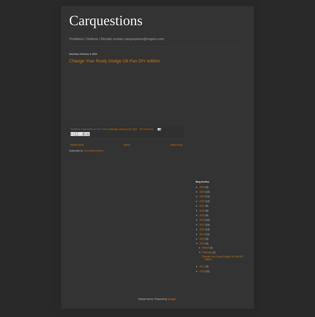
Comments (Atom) (93, 150)
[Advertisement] (212, 113)
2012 (202, 243)
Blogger (172, 299)
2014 (202, 238)
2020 (202, 210)
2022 (202, 201)
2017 (202, 224)
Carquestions (106, 20)
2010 (202, 271)
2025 (202, 187)
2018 (202, 220)
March (206, 247)
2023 (202, 196)
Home (127, 145)
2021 (202, 205)
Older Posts (176, 145)
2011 (202, 266)
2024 (202, 191)
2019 (202, 215)
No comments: (147, 129)
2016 (202, 229)
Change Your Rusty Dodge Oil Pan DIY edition (114, 60)
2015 (202, 234)
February (207, 252)
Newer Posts (77, 145)
